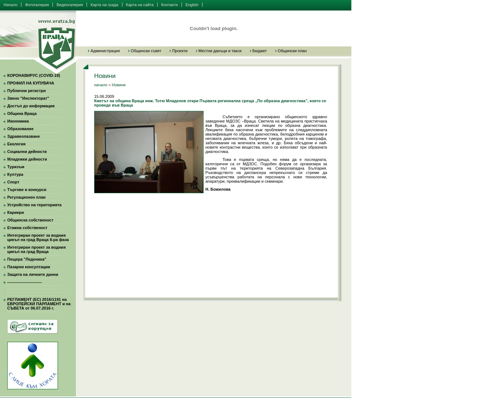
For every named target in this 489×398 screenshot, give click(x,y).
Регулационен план (26, 197)
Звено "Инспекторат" (28, 98)
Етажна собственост (27, 227)
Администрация (105, 51)
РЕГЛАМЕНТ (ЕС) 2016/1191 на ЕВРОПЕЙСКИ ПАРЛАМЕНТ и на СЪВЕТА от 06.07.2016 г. (39, 303)
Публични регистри (26, 90)
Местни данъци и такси (220, 51)
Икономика (18, 121)
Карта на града (104, 5)
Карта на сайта (140, 5)
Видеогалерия (70, 5)
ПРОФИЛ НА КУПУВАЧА (30, 83)
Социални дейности (27, 151)
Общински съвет (146, 51)
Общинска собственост (30, 220)
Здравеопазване (23, 136)
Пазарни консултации (28, 267)
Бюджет (259, 51)
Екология (16, 144)
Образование (20, 129)
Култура (15, 174)
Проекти (179, 51)
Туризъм (15, 167)
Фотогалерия (37, 5)
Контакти (169, 5)
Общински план (292, 51)
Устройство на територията (34, 205)
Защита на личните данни (32, 274)
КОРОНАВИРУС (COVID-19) (33, 75)
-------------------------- (24, 282)
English (191, 5)
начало (100, 85)
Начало (10, 5)
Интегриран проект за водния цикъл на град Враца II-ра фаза (38, 237)
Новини (119, 85)
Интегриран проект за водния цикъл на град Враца (36, 249)
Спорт (13, 182)
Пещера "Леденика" (26, 259)
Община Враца (22, 113)
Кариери (15, 212)
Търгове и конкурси (26, 189)
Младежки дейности (27, 159)
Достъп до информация (31, 106)
